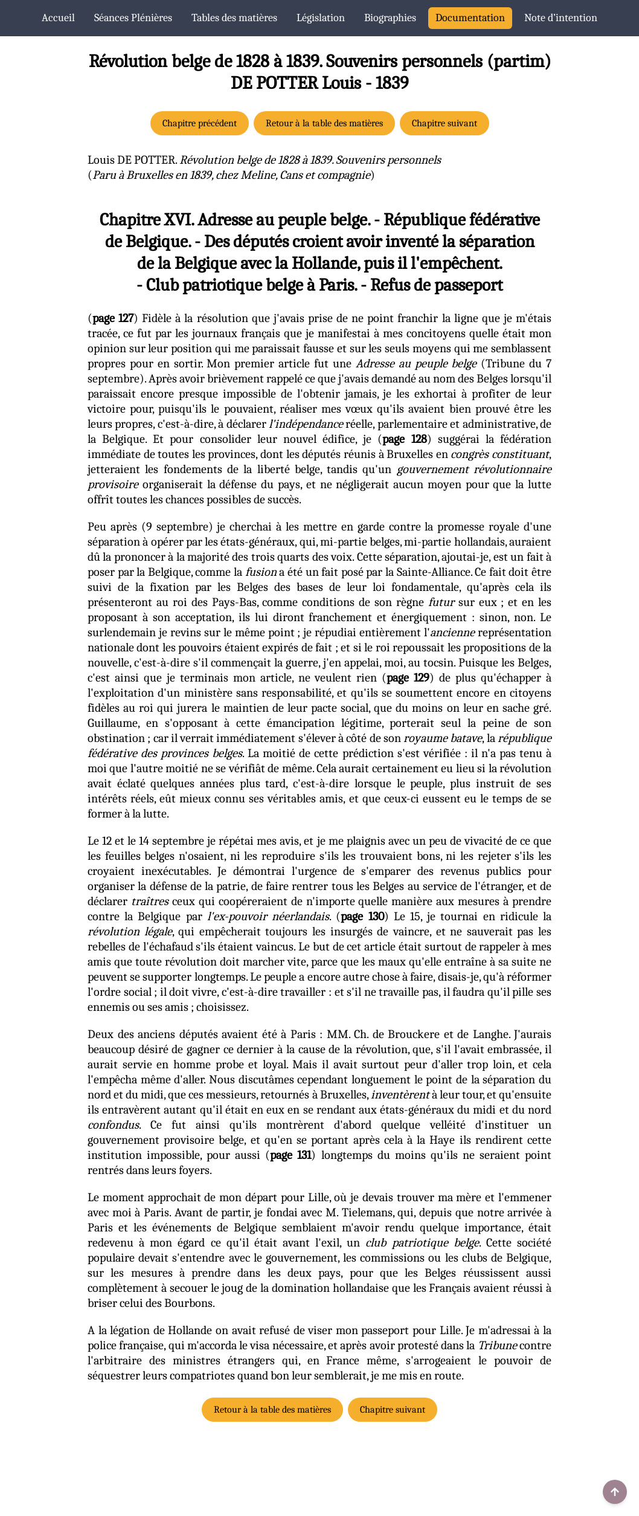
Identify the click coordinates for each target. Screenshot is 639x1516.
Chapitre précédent (199, 123)
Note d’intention (560, 17)
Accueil (58, 17)
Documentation (470, 17)
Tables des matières (234, 17)
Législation (321, 17)
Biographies (390, 17)
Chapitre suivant (444, 123)
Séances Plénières (133, 17)
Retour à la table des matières (324, 123)
